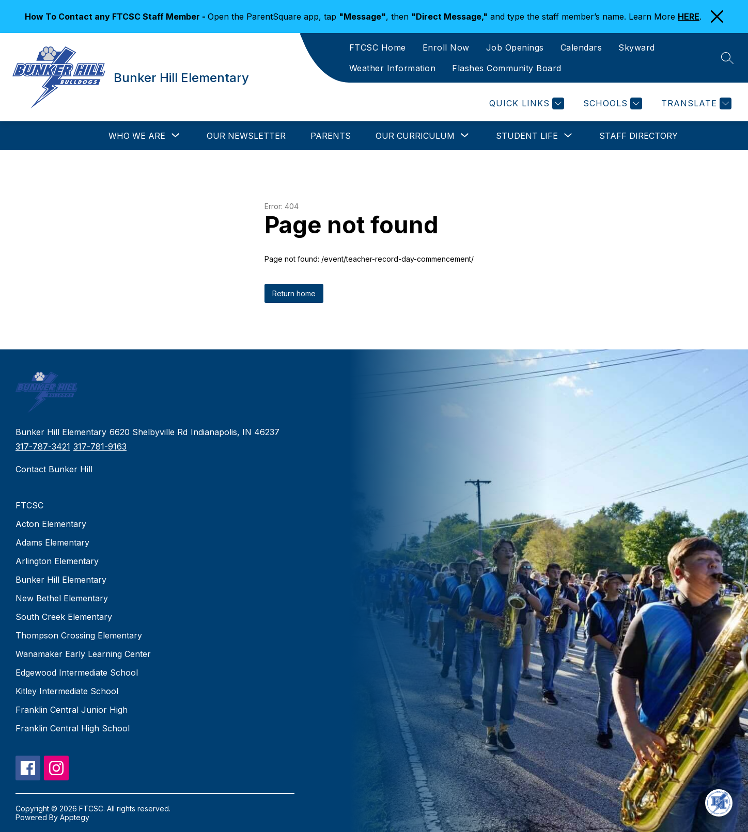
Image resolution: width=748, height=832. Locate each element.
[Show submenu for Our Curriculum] (415, 136)
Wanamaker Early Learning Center (83, 654)
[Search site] (727, 58)
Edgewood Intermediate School (76, 672)
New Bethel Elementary (61, 598)
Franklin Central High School (72, 728)
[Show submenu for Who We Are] (136, 136)
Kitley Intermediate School (66, 691)
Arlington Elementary (57, 561)
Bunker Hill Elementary (60, 579)
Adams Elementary (52, 542)
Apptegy (74, 817)
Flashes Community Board (507, 68)
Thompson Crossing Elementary (78, 635)
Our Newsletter (246, 136)
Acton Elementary (50, 524)
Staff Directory (638, 136)
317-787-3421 (42, 446)
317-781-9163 (100, 446)
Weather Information (392, 68)
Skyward (636, 47)
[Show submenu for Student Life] (527, 136)
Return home (294, 293)
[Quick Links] (525, 103)
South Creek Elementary (63, 617)
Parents (330, 136)
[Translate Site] (695, 103)
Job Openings (515, 47)
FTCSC (29, 505)
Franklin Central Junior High (71, 710)
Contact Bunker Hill (53, 469)
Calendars (581, 47)
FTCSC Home (377, 47)
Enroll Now (446, 47)
